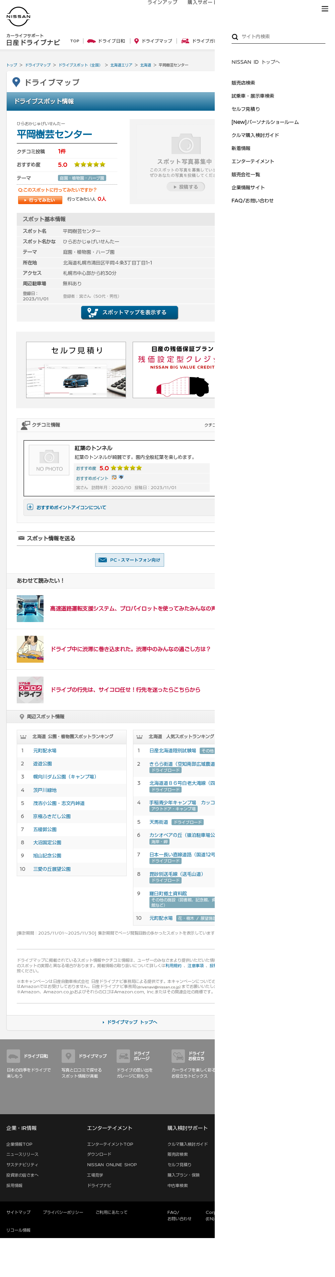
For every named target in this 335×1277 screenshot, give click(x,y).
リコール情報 (18, 1230)
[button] (325, 8)
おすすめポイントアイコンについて (66, 508)
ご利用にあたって (111, 1212)
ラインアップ (156, 9)
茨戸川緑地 (45, 790)
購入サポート (196, 9)
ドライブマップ (38, 65)
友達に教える (129, 560)
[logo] (18, 17)
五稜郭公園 (45, 829)
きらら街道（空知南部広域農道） (184, 764)
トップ (11, 65)
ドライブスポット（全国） (80, 65)
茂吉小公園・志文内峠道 (59, 803)
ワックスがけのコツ (290, 338)
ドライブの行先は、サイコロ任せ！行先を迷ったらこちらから (125, 690)
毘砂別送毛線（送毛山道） (177, 874)
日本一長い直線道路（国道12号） (184, 854)
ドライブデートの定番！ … (296, 222)
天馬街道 (158, 822)
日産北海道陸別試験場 (172, 750)
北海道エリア (121, 65)
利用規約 (173, 965)
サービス (271, 9)
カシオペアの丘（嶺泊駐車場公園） (186, 835)
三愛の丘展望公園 (52, 869)
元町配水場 (45, 750)
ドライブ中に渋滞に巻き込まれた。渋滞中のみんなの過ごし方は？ (130, 649)
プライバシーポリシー (63, 1212)
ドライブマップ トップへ (132, 1022)
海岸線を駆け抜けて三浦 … (296, 207)
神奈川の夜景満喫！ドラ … (296, 191)
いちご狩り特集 (286, 249)
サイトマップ (319, 1106)
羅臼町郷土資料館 (168, 893)
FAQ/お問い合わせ (180, 1215)
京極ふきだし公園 (52, 816)
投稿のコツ (220, 965)
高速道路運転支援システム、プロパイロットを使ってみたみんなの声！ (136, 608)
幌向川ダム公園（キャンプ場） (66, 776)
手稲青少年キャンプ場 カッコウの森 (189, 802)
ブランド (301, 9)
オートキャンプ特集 (290, 265)
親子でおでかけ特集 (290, 280)
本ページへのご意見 (277, 1212)
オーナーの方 (236, 9)
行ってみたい (40, 200)
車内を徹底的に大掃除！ (294, 323)
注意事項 (196, 965)
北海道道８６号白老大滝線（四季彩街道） (194, 783)
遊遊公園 (45, 763)
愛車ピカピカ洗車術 (290, 307)
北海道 (145, 65)
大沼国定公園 (47, 842)
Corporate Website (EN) (227, 1215)
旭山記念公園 (47, 855)
